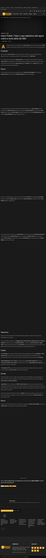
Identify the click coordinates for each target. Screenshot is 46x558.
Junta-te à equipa (3, 9)
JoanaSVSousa (26, 556)
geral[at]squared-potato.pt (21, 552)
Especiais (30, 13)
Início (2, 17)
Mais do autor (17, 510)
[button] (43, 13)
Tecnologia (25, 13)
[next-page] (3, 529)
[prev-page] (1, 529)
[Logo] (6, 14)
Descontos (2, 7)
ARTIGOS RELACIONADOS (7, 510)
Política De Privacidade (18, 7)
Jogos (11, 13)
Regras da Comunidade (27, 7)
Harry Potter (6, 486)
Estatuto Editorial (34, 7)
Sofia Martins (4, 41)
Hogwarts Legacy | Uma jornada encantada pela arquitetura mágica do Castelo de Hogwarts (41, 522)
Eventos (34, 13)
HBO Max (14, 486)
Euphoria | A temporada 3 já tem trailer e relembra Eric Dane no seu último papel (4, 522)
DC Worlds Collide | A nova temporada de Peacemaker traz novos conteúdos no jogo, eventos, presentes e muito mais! (32, 523)
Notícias (7, 33)
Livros (21, 13)
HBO (10, 486)
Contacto (12, 7)
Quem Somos (7, 7)
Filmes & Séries (16, 13)
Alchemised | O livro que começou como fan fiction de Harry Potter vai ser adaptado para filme (22, 522)
